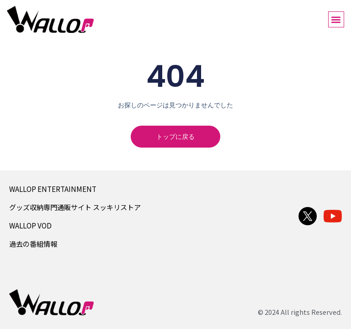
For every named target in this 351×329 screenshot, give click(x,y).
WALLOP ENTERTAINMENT (52, 188)
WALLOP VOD (30, 225)
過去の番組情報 (33, 243)
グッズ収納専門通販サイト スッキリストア (75, 207)
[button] (336, 19)
